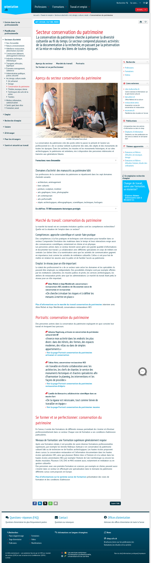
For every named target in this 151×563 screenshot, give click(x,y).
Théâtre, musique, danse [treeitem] (17, 89)
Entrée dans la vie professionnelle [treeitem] (12, 23)
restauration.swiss (132, 102)
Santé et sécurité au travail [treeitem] (16, 145)
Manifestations (36, 543)
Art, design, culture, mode (78, 15)
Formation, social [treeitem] (12, 108)
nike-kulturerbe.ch (132, 89)
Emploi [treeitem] (7, 114)
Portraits (80, 63)
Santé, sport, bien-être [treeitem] (14, 105)
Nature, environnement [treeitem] (15, 46)
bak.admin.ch (130, 97)
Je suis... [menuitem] (141, 9)
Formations (129, 71)
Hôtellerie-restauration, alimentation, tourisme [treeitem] (15, 49)
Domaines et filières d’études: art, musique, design (133, 155)
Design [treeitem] (11, 83)
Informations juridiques (130, 553)
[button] (35, 503)
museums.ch (129, 110)
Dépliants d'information (134, 132)
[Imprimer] (141, 22)
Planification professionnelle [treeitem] (11, 32)
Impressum (142, 553)
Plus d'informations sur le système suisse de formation (61, 477)
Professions (129, 67)
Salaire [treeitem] (8, 126)
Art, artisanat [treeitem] (13, 81)
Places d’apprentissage (16, 536)
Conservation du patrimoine (101, 15)
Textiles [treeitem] (11, 97)
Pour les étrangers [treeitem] (13, 139)
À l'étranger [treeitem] (10, 133)
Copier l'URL (115, 503)
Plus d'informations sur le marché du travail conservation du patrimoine (69, 304)
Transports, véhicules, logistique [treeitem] (14, 64)
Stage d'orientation (15, 539)
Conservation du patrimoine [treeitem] (18, 86)
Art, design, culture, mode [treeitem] (16, 78)
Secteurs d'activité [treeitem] (13, 39)
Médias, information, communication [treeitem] (13, 101)
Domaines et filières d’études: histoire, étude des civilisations (136, 163)
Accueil (36, 15)
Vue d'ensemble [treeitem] (12, 43)
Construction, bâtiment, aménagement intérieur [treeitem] (15, 54)
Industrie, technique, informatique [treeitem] (14, 59)
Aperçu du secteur (44, 63)
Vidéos (127, 75)
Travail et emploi (47, 15)
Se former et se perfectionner (49, 67)
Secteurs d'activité (61, 15)
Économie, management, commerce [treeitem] (15, 69)
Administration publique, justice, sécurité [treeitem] (15, 74)
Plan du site (118, 553)
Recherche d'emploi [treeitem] (13, 120)
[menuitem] (41, 6)
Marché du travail (64, 63)
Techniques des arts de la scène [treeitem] (18, 93)
